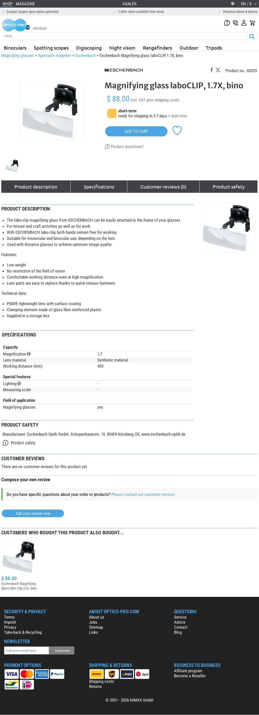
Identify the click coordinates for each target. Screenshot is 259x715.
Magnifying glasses (17, 55)
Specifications (99, 186)
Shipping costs (101, 681)
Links (93, 632)
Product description (35, 186)
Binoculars (15, 48)
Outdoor (189, 48)
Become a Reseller (190, 675)
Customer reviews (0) (163, 186)
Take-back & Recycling (23, 632)
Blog (178, 632)
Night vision (122, 48)
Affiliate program (188, 670)
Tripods (214, 48)
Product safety (229, 186)
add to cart (136, 131)
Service (180, 617)
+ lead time (177, 115)
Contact (180, 627)
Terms (9, 617)
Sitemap (96, 627)
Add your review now (32, 513)
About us (96, 617)
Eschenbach (85, 55)
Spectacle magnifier (54, 55)
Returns (95, 686)
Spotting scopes (51, 48)
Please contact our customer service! (143, 494)
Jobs (93, 622)
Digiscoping (89, 48)
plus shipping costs (162, 99)
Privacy (10, 627)
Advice (179, 622)
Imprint (10, 622)
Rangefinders (157, 48)
